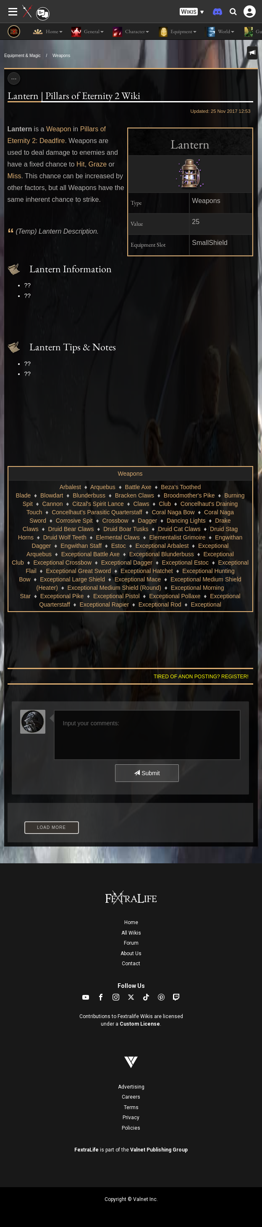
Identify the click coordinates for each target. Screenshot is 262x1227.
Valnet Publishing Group (159, 1150)
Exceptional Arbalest (162, 545)
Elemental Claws (117, 537)
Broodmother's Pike (189, 495)
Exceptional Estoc (185, 562)
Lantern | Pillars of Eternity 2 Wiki (74, 95)
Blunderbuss (89, 495)
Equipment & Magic (22, 55)
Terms (131, 1107)
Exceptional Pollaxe (174, 596)
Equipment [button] (176, 32)
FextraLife (86, 1150)
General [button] (87, 32)
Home (131, 922)
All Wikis (131, 933)
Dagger (147, 520)
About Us (131, 953)
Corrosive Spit (74, 520)
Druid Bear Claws (71, 529)
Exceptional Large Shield (72, 579)
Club (165, 503)
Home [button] (48, 32)
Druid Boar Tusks (125, 529)
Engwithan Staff (81, 545)
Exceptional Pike (62, 596)
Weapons (61, 55)
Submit (147, 773)
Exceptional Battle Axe (90, 554)
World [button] (219, 32)
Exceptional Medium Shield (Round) (114, 587)
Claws (141, 503)
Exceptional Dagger (126, 562)
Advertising (131, 1087)
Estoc (118, 545)
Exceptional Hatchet (147, 571)
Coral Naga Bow (173, 512)
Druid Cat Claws (179, 529)
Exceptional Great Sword (78, 571)
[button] (192, 12)
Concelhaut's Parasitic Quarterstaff (97, 512)
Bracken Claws (134, 495)
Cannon (52, 503)
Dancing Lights (186, 520)
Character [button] (130, 32)
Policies (131, 1128)
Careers (131, 1097)
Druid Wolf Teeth (64, 537)
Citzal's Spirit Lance (98, 503)
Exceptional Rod (160, 604)
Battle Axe (138, 487)
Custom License (140, 1024)
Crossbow (115, 520)
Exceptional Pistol (116, 596)
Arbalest (70, 487)
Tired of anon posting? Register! (201, 677)
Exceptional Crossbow (63, 562)
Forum (131, 943)
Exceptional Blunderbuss (161, 554)
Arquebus (102, 487)
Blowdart (51, 495)
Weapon (58, 129)
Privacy (131, 1117)
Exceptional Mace (138, 579)
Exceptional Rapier (104, 604)
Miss (14, 176)
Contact (131, 963)
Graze (98, 164)
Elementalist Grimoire (177, 537)
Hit (80, 164)
